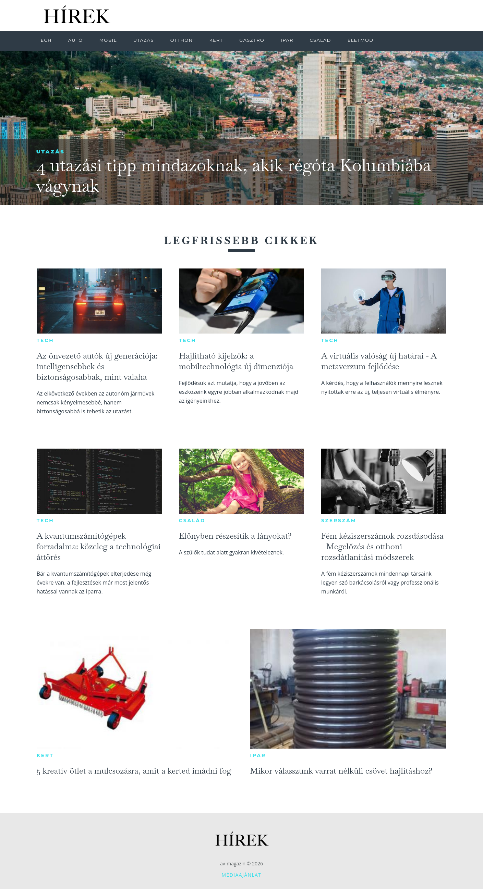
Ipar (258, 755)
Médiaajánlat (242, 875)
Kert (45, 755)
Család (192, 520)
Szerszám (339, 520)
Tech (45, 340)
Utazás (50, 151)
